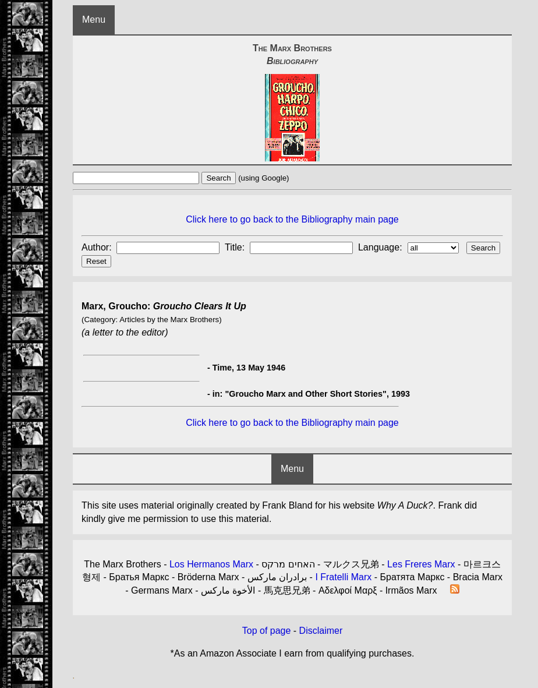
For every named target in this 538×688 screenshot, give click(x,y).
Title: (236, 247)
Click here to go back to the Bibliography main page (292, 219)
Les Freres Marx (421, 564)
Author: (98, 247)
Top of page (266, 631)
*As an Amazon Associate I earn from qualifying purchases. (293, 653)
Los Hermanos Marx (211, 564)
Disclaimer (321, 631)
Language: (381, 247)
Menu (93, 19)
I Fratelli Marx (343, 577)
